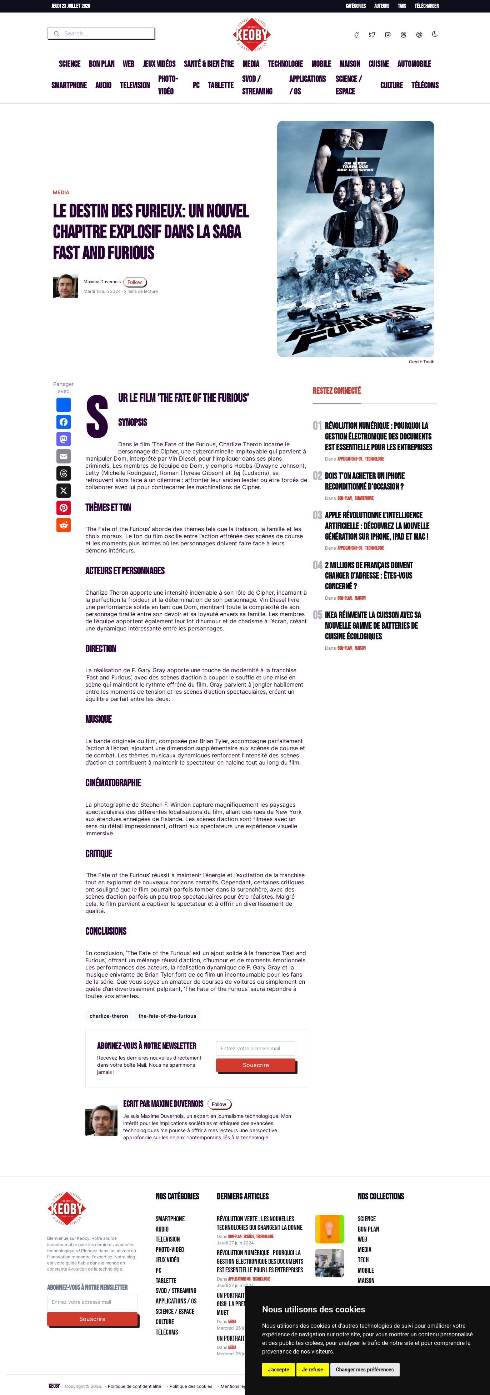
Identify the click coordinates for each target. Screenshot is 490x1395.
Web (128, 64)
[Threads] (403, 33)
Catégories (356, 6)
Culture (391, 85)
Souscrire (256, 1065)
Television (135, 85)
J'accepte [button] (278, 1369)
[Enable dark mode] (435, 32)
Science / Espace (349, 85)
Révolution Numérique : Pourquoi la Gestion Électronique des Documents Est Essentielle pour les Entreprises (378, 437)
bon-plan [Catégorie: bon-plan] (234, 1236)
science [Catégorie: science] (249, 1236)
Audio (103, 85)
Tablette (221, 85)
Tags (402, 6)
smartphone (364, 498)
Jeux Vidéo (167, 1260)
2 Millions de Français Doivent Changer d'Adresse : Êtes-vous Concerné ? (369, 576)
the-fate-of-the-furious (167, 1016)
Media (250, 64)
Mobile (321, 64)
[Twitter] (372, 33)
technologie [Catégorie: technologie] (264, 1236)
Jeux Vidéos (159, 64)
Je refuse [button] (312, 1369)
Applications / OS (307, 85)
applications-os (350, 459)
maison (360, 598)
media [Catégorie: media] (232, 1322)
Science (69, 64)
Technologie (285, 64)
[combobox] (101, 33)
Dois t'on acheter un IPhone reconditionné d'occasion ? (365, 481)
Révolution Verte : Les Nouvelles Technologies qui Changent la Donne (259, 1223)
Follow (135, 282)
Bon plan (101, 64)
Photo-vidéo (168, 85)
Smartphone (69, 85)
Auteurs (381, 6)
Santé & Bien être (209, 64)
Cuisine (379, 64)
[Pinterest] (419, 33)
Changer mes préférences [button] (365, 1369)
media (61, 192)
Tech (363, 1260)
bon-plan (345, 498)
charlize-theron (109, 1016)
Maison (350, 64)
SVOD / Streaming (257, 85)
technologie (374, 459)
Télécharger (427, 6)
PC (196, 85)
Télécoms (425, 85)
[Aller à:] (329, 1229)
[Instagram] (388, 33)
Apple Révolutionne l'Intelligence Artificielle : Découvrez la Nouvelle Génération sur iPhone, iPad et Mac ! (377, 526)
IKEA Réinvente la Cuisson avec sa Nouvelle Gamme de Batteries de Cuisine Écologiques (373, 626)
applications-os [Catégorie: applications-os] (239, 1279)
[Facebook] (356, 33)
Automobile (414, 64)
